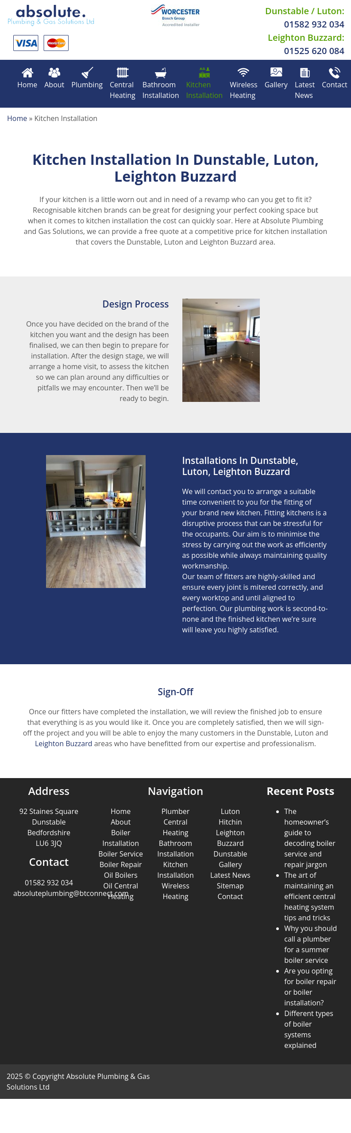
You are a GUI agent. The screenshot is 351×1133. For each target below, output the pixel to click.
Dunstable (230, 854)
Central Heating (122, 83)
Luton (230, 811)
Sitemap (230, 886)
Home (27, 78)
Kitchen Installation (204, 83)
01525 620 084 (314, 51)
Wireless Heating (244, 83)
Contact (334, 78)
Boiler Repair (121, 864)
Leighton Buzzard (64, 743)
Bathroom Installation (161, 83)
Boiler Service (120, 854)
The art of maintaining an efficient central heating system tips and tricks (310, 896)
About (54, 78)
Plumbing (87, 78)
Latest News (305, 83)
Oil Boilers (121, 875)
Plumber (176, 811)
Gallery (276, 78)
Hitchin (230, 822)
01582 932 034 (314, 24)
